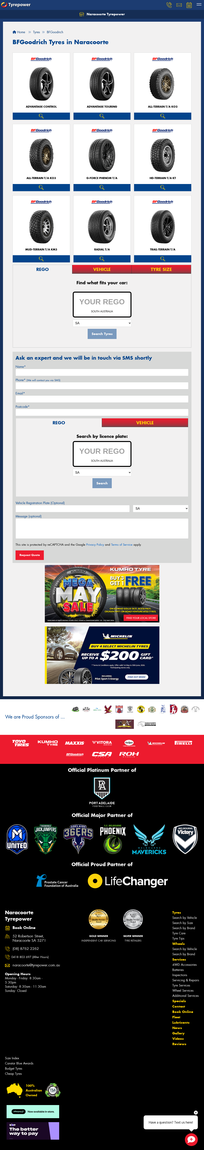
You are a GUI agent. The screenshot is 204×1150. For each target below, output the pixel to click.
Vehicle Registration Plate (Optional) (40, 503)
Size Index (12, 1058)
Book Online (182, 1012)
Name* (21, 367)
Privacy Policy (95, 545)
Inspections (179, 975)
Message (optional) (29, 516)
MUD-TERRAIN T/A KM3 (41, 249)
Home (19, 32)
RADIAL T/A (102, 249)
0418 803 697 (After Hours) (30, 957)
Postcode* (22, 407)
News (177, 1028)
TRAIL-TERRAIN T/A (162, 249)
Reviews (179, 1044)
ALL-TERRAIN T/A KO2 (163, 106)
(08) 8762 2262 (26, 948)
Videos (178, 1038)
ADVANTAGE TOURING (102, 106)
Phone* (38, 380)
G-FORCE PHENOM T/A (101, 178)
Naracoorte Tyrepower (102, 14)
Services (179, 959)
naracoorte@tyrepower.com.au (32, 965)
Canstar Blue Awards (19, 1063)
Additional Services (185, 996)
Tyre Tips (178, 938)
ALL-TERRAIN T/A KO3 (41, 178)
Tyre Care (178, 933)
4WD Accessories (184, 965)
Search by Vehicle (184, 918)
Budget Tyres (13, 1068)
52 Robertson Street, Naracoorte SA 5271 (29, 938)
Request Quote (30, 555)
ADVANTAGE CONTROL (41, 106)
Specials (179, 1001)
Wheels (178, 944)
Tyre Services (181, 985)
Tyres (176, 912)
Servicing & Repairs (185, 980)
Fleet (176, 1017)
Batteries (178, 970)
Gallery (178, 1033)
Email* (20, 393)
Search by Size (182, 923)
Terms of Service (121, 545)
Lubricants (180, 1022)
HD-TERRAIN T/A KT (163, 178)
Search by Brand (183, 928)
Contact (178, 1006)
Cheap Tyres (13, 1074)
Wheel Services (182, 990)
